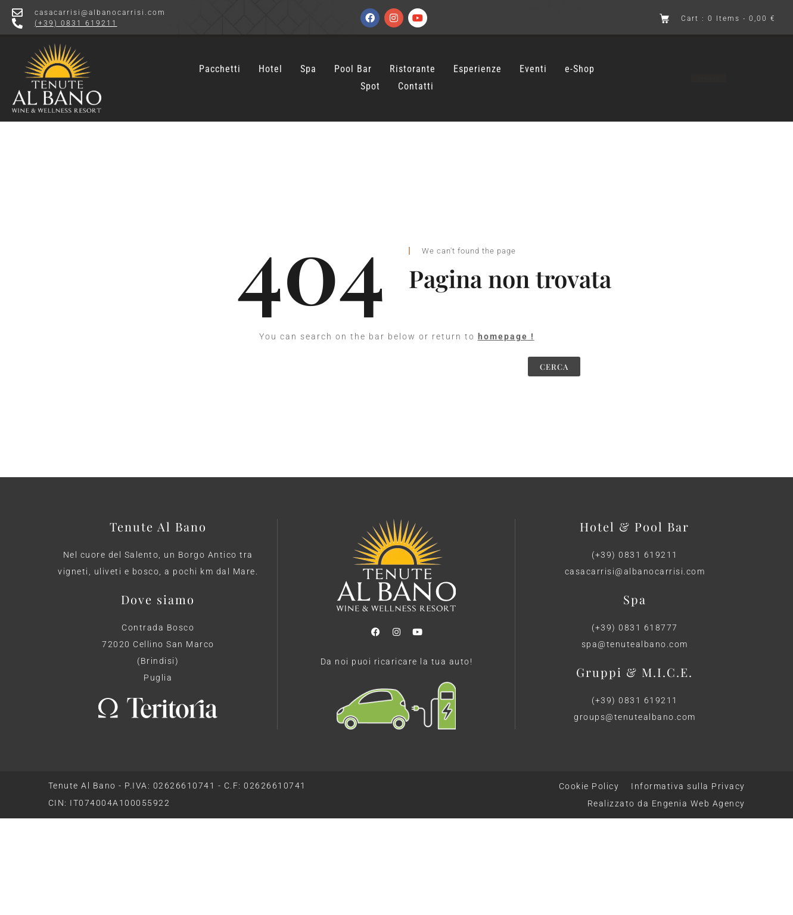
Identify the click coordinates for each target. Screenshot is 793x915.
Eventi (533, 64)
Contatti (416, 81)
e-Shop (580, 64)
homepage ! (506, 336)
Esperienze (477, 64)
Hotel (270, 64)
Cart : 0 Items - (728, 18)
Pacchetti (220, 64)
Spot (370, 81)
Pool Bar (353, 64)
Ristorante (413, 64)
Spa (308, 64)
